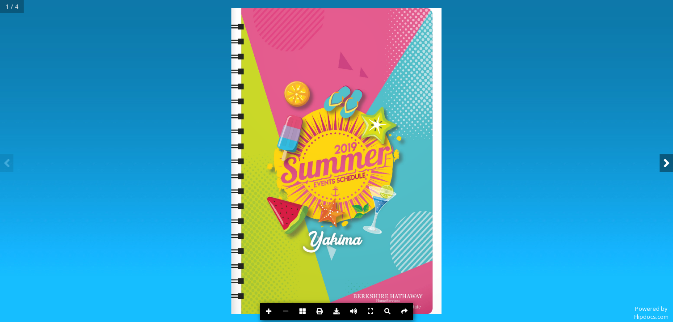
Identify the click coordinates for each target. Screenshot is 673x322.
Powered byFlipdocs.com (651, 313)
